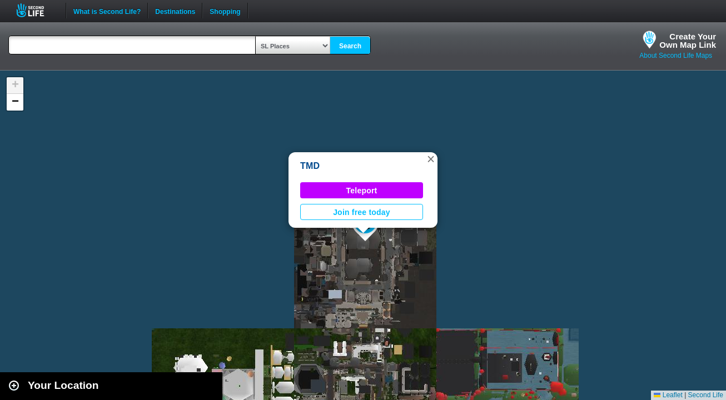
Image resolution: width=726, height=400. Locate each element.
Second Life (36, 10)
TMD (310, 166)
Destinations (175, 10)
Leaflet (668, 395)
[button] (430, 159)
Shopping (225, 10)
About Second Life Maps (675, 55)
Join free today (361, 212)
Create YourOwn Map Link (687, 40)
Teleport (361, 190)
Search (350, 46)
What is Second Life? (107, 10)
